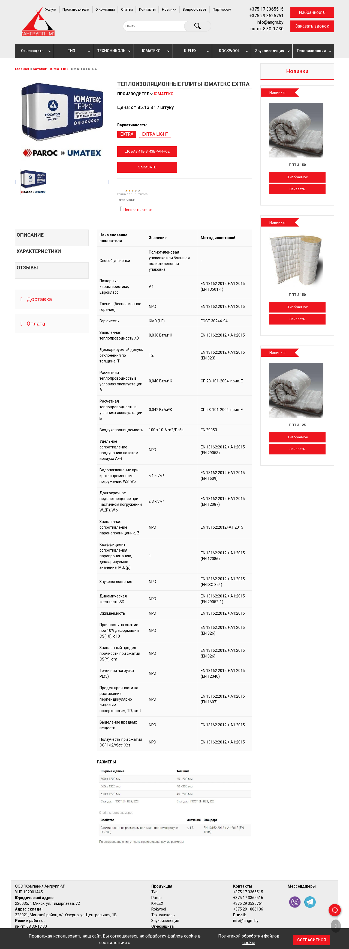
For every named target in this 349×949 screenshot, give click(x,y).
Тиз (154, 892)
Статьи (127, 9)
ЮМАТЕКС (151, 51)
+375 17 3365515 (266, 9)
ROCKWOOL (229, 51)
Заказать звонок (312, 26)
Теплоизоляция (311, 51)
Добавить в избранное (147, 151)
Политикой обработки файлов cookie (248, 939)
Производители (75, 9)
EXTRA (126, 134)
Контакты (147, 9)
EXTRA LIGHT (155, 134)
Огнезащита (32, 51)
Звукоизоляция (269, 51)
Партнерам (222, 9)
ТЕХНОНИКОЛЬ (111, 51)
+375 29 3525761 (266, 15)
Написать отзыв (136, 209)
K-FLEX (190, 51)
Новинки (169, 9)
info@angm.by (270, 22)
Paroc (156, 898)
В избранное (297, 177)
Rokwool (158, 909)
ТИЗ (71, 51)
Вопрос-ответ (194, 9)
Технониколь (163, 915)
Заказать (147, 167)
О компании (105, 9)
